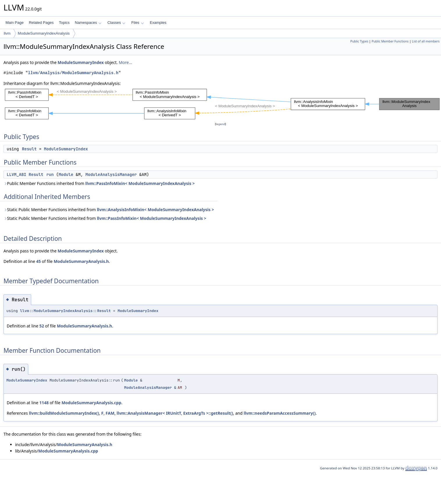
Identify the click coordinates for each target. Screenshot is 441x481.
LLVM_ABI (16, 174)
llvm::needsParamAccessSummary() (280, 413)
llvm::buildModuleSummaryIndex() (64, 413)
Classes (116, 22)
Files (137, 22)
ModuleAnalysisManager (111, 174)
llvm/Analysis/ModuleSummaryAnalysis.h (73, 73)
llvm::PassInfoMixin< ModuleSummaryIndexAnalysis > (140, 183)
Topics (64, 22)
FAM (110, 413)
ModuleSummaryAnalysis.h (81, 261)
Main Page (15, 22)
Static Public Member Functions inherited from (108, 209)
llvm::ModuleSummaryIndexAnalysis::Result (65, 310)
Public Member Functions (389, 41)
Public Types (359, 41)
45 (38, 261)
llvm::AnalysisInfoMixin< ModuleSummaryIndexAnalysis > (155, 209)
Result (29, 149)
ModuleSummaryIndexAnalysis (44, 33)
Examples (158, 22)
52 (41, 326)
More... (125, 62)
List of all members (426, 41)
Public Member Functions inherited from (99, 183)
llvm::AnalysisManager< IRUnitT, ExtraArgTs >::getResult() (175, 413)
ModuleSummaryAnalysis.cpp (91, 402)
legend (220, 124)
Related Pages (41, 22)
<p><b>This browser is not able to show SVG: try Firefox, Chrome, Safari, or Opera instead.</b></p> (222, 104)
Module (65, 174)
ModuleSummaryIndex (81, 62)
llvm (7, 33)
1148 (44, 402)
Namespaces (88, 22)
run (50, 174)
